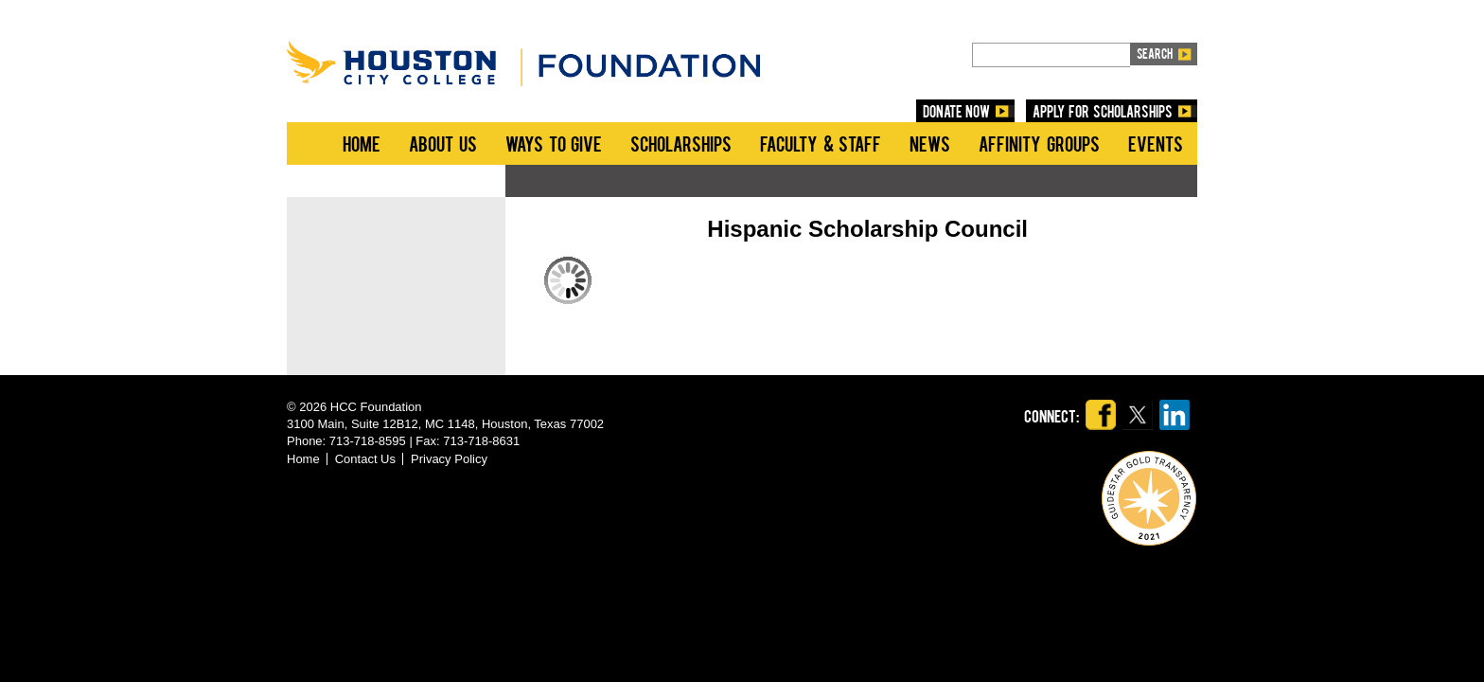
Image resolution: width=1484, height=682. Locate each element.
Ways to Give (553, 143)
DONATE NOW (957, 110)
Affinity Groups (1039, 143)
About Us (443, 143)
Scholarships (681, 143)
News (930, 143)
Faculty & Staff (820, 143)
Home (361, 143)
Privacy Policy (449, 459)
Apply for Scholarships (1103, 110)
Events (1155, 143)
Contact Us (365, 459)
